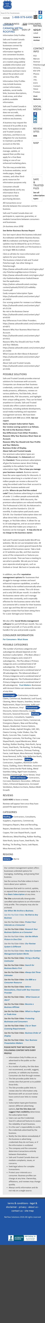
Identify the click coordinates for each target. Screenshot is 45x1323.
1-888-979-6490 (22, 17)
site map (29, 1210)
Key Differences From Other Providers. (20, 433)
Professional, (12, 457)
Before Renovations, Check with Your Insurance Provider (21, 990)
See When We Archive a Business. (19, 911)
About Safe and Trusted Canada (17, 451)
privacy (22, 1207)
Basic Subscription (16, 894)
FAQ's (15, 29)
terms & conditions (18, 1203)
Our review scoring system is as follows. (21, 427)
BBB (35, 136)
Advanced (26, 457)
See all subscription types (39, 195)
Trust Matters (25, 685)
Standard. (10, 460)
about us (33, 1207)
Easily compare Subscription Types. (19, 424)
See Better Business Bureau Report (19, 230)
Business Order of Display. (15, 448)
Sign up (26, 29)
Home (6, 18)
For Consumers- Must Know (15, 639)
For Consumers (32, 23)
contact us (17, 1210)
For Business (11, 23)
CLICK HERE (8, 799)
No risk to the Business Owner (17, 430)
